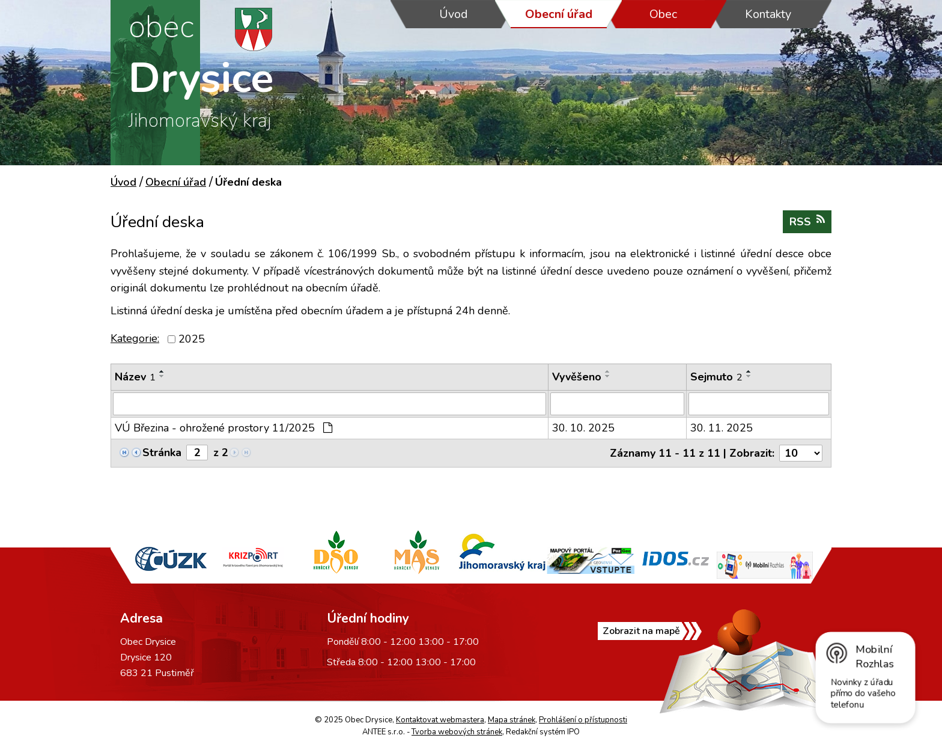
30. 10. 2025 (583, 428)
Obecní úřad (558, 14)
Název (135, 377)
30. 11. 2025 (721, 428)
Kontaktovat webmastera (440, 720)
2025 (191, 339)
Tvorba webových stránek (457, 732)
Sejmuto (716, 377)
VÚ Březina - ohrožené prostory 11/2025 (223, 428)
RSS (807, 221)
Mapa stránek (511, 720)
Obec (663, 14)
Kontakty (768, 14)
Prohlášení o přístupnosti (583, 720)
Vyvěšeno (576, 377)
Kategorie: (135, 338)
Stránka (161, 452)
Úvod (453, 14)
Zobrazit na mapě (641, 631)
